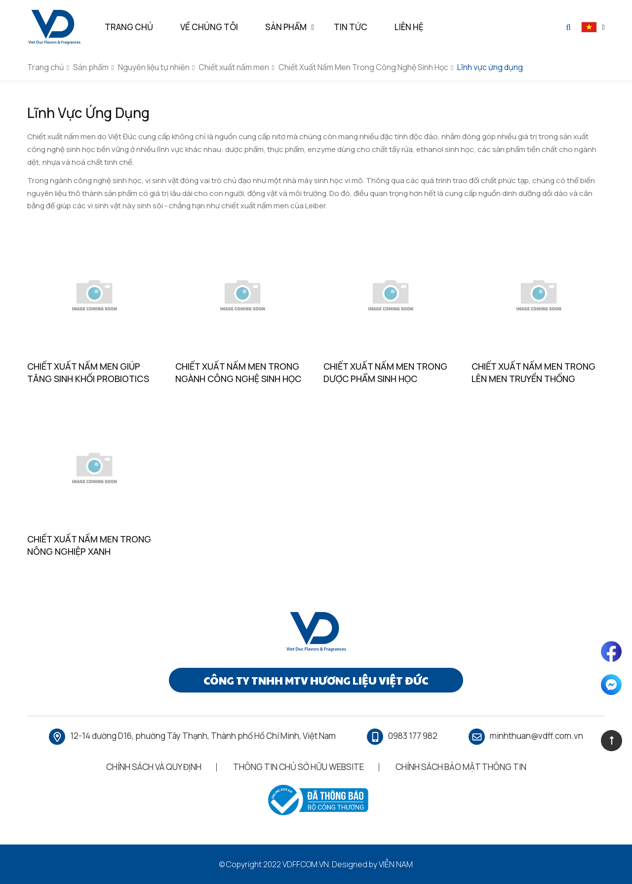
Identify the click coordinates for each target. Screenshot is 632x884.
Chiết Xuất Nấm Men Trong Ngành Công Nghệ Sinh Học (238, 372)
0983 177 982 (412, 735)
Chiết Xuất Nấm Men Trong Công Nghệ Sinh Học (363, 67)
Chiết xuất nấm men (233, 67)
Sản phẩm (91, 67)
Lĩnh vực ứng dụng (490, 67)
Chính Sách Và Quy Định (153, 766)
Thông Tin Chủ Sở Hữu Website (298, 766)
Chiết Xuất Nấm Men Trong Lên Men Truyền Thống (533, 372)
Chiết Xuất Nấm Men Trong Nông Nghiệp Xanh (89, 545)
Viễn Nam (396, 864)
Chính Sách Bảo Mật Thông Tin (460, 766)
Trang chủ (45, 67)
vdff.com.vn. (306, 864)
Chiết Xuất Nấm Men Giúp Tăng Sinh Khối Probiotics (88, 372)
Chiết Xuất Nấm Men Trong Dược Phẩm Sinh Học (385, 372)
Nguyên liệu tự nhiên (154, 67)
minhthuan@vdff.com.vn (536, 735)
